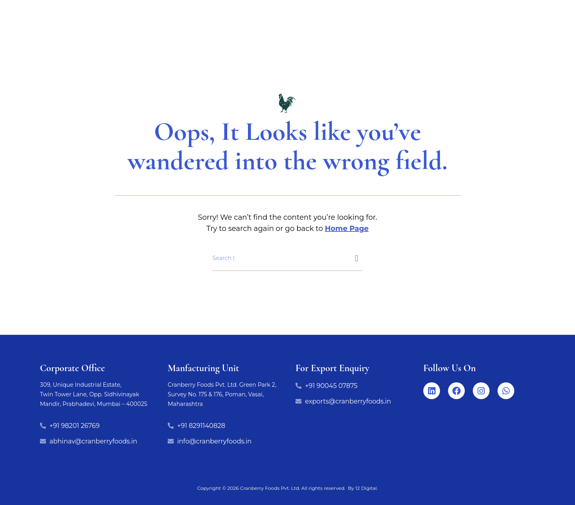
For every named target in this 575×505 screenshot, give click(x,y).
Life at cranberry (387, 36)
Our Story (455, 36)
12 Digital (366, 488)
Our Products (173, 36)
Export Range (241, 36)
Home (120, 36)
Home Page (347, 228)
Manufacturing (311, 36)
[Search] (357, 258)
